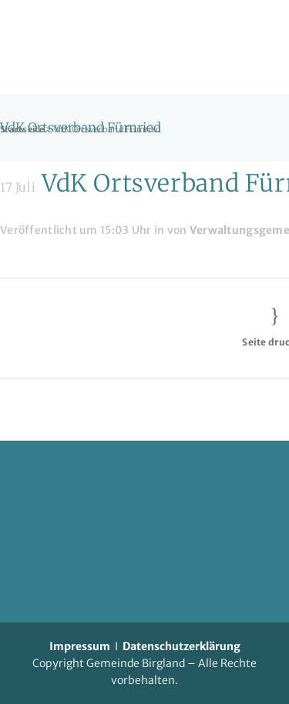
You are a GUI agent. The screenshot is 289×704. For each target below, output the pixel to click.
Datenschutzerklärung (181, 646)
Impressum (79, 646)
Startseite (22, 129)
